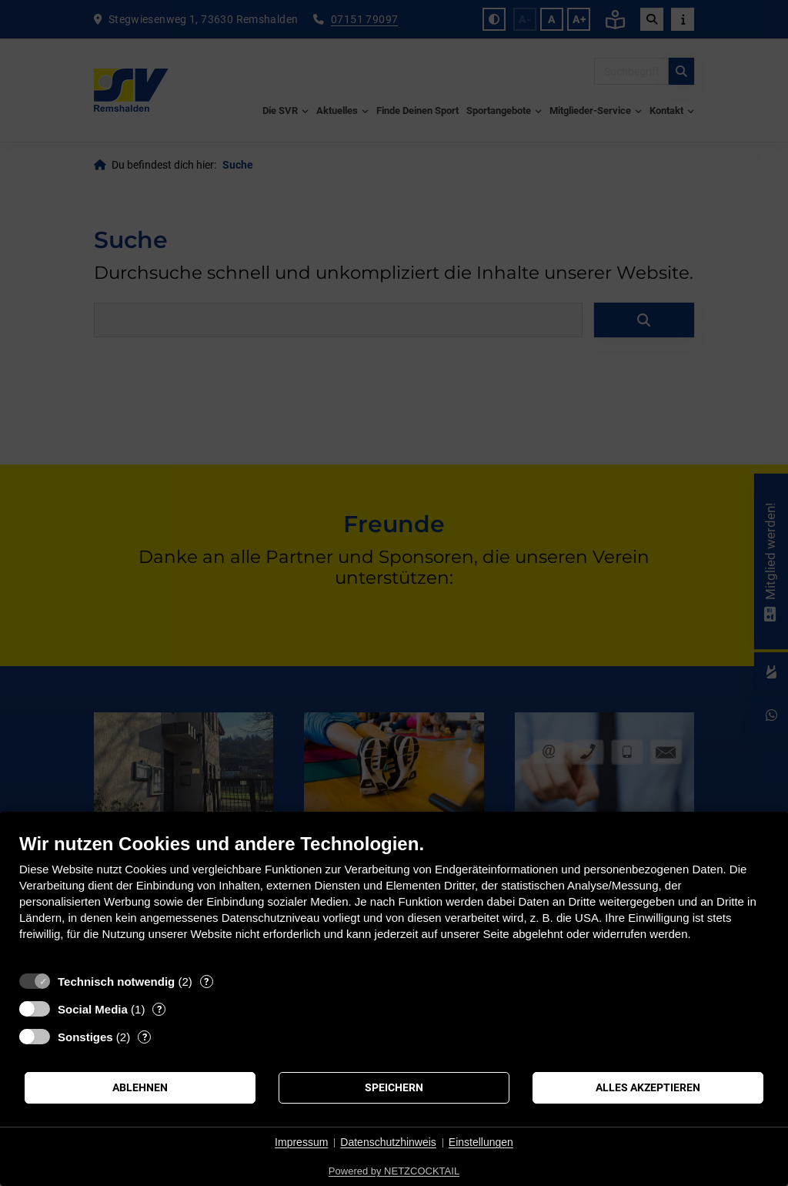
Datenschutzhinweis (388, 1142)
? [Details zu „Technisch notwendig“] (206, 981)
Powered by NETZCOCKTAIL (394, 1171)
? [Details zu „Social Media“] (159, 1009)
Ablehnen (140, 1087)
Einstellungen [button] (481, 1142)
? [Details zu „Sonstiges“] (144, 1037)
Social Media (93, 1009)
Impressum (301, 1142)
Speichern (394, 1087)
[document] (394, 898)
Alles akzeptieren (648, 1087)
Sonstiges (85, 1037)
